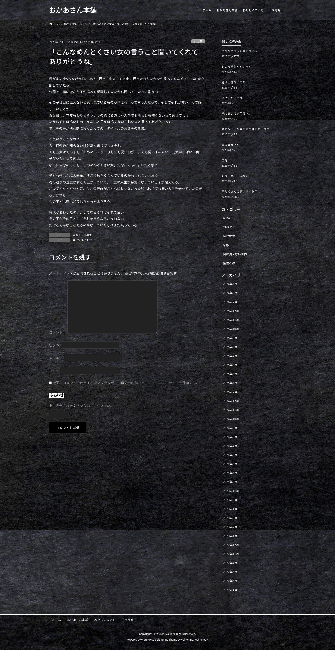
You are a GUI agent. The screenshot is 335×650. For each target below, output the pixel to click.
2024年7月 (230, 446)
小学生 (88, 235)
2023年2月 (230, 527)
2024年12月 (231, 401)
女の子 (198, 41)
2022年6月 (230, 572)
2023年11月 (231, 491)
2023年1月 (230, 536)
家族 (226, 245)
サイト (54, 370)
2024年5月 (230, 464)
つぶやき (229, 227)
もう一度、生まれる (235, 176)
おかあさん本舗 (77, 620)
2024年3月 (230, 482)
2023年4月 (230, 509)
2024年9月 (230, 428)
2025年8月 (230, 347)
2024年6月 (230, 455)
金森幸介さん (230, 144)
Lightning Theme (167, 639)
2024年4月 (230, 473)
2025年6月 (230, 365)
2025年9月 (230, 338)
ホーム (56, 620)
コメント (58, 332)
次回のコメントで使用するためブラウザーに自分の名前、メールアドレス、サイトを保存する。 (126, 382)
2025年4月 (230, 383)
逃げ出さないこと (233, 82)
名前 (54, 344)
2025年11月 (231, 320)
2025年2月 (230, 392)
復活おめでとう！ (233, 98)
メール (56, 357)
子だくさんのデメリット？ (239, 191)
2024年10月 (231, 419)
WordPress (147, 639)
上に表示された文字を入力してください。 (81, 405)
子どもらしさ (84, 240)
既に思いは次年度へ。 (236, 113)
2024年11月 (231, 410)
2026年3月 (230, 293)
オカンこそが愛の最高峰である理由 (245, 129)
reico (226, 218)
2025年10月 (231, 329)
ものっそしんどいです (236, 66)
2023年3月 (230, 518)
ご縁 (225, 160)
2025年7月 (230, 356)
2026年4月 (230, 284)
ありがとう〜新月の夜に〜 (239, 51)
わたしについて (104, 620)
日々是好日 (128, 620)
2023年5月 (230, 500)
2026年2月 (230, 302)
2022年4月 (230, 590)
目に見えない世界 (235, 254)
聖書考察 (229, 263)
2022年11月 (231, 554)
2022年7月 (230, 563)
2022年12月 (231, 545)
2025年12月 (231, 311)
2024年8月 (230, 437)
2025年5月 (230, 374)
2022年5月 (230, 581)
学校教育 (229, 236)
